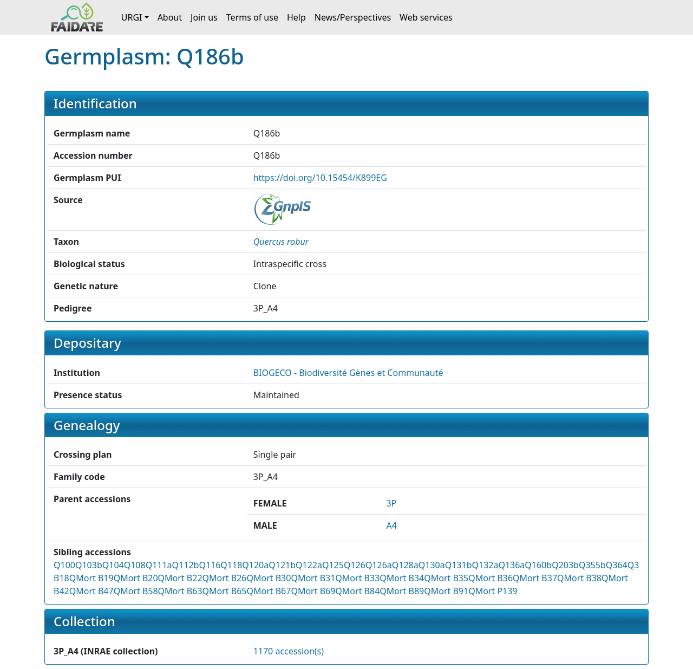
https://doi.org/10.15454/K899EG (320, 178)
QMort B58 (136, 591)
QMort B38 (579, 578)
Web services (426, 17)
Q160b (538, 565)
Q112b (185, 565)
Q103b (88, 565)
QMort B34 (402, 578)
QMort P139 (492, 591)
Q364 (616, 565)
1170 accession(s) (288, 651)
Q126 (354, 565)
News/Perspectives (353, 17)
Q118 (231, 565)
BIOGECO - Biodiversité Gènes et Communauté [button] (348, 373)
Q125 (333, 565)
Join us (204, 17)
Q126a (378, 565)
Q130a (432, 565)
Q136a (511, 565)
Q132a (485, 565)
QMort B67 (268, 591)
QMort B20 (136, 578)
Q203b (565, 565)
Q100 (64, 565)
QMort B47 (91, 591)
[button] (281, 242)
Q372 (638, 565)
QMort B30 (268, 578)
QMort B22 (180, 578)
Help (296, 17)
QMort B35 (446, 578)
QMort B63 (180, 591)
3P (391, 503)
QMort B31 (313, 578)
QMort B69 (313, 591)
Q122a (309, 565)
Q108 (135, 565)
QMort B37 (535, 578)
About (170, 17)
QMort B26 (224, 578)
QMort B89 (402, 591)
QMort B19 (91, 578)
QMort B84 (357, 591)
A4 (391, 525)
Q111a (159, 565)
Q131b (458, 565)
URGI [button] (131, 17)
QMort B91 (446, 591)
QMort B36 (490, 578)
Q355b (592, 565)
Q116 (209, 565)
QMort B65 (224, 591)
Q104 (113, 565)
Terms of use (252, 17)
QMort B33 (357, 578)
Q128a (405, 565)
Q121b (282, 565)
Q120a (255, 565)
